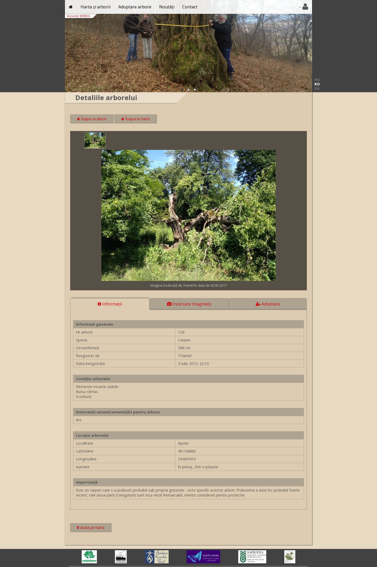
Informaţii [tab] (110, 304)
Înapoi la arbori (92, 118)
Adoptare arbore (134, 7)
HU (317, 79)
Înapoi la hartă (135, 118)
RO (317, 83)
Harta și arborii (95, 7)
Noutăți (166, 7)
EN (316, 88)
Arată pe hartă (94, 528)
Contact (189, 7)
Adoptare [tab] (268, 304)
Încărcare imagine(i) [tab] (189, 304)
